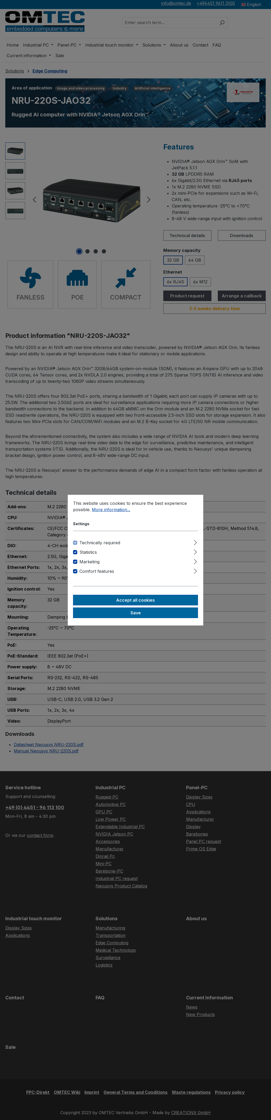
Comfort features (96, 571)
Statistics (88, 552)
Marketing (89, 561)
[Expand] (195, 541)
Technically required (99, 542)
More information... (111, 509)
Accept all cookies (135, 600)
